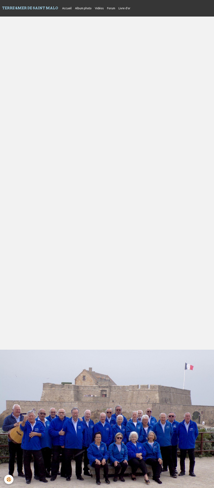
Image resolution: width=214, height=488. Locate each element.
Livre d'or (124, 8)
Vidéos (99, 8)
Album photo (83, 8)
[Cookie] (8, 479)
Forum (111, 8)
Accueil (67, 8)
